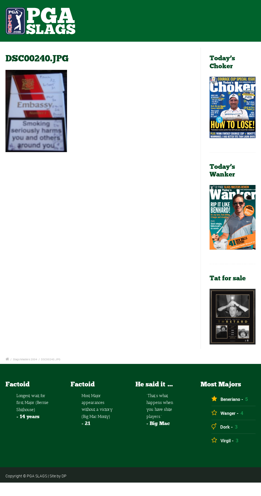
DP (64, 475)
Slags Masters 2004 (25, 359)
